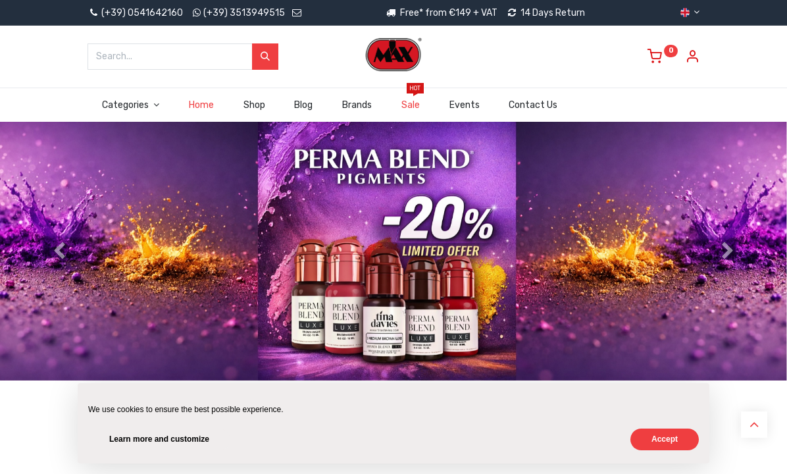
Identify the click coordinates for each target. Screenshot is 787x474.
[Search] (265, 56)
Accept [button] (664, 439)
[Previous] (59, 272)
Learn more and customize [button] (159, 439)
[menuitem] (201, 105)
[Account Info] (692, 58)
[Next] (728, 272)
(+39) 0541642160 (135, 12)
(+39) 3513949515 (244, 12)
